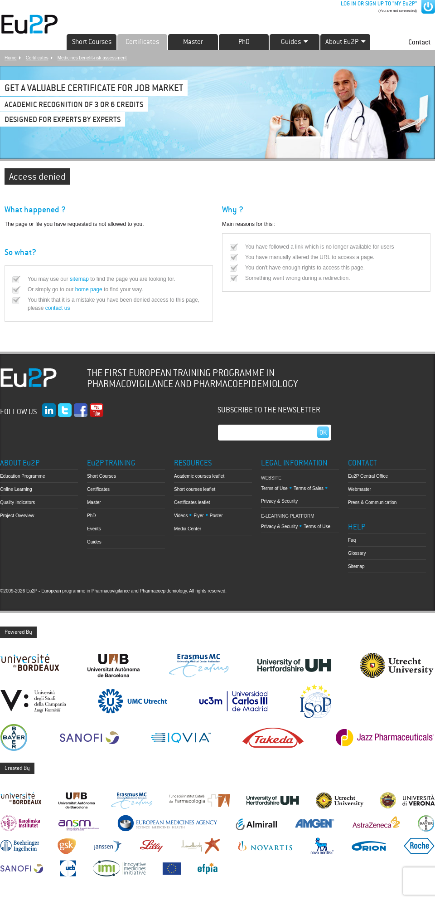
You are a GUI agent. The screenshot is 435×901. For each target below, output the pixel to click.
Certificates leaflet (192, 502)
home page (88, 289)
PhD (244, 42)
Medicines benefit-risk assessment (92, 57)
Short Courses (91, 42)
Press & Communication (372, 502)
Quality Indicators (17, 502)
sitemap (79, 279)
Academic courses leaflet (199, 476)
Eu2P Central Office (368, 476)
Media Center (187, 528)
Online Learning (16, 489)
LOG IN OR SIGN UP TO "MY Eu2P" (378, 3)
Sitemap (356, 566)
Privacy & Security (279, 501)
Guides (94, 541)
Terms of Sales (309, 488)
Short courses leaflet (194, 489)
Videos (181, 515)
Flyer (198, 515)
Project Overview (17, 515)
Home (11, 57)
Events (94, 528)
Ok (323, 432)
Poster (216, 515)
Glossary (357, 553)
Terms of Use (274, 488)
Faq (352, 540)
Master (193, 42)
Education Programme (22, 476)
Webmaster (359, 489)
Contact (419, 42)
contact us (57, 308)
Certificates (142, 42)
